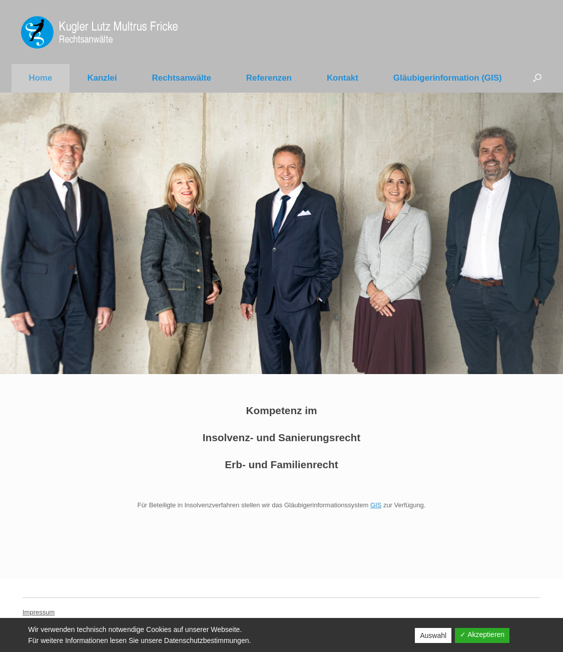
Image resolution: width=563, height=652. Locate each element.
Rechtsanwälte (181, 78)
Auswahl (433, 635)
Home (41, 78)
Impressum (39, 612)
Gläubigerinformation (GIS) (447, 78)
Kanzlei (102, 78)
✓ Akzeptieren (482, 634)
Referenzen (269, 78)
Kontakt (342, 78)
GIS (375, 505)
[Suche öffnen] (537, 78)
